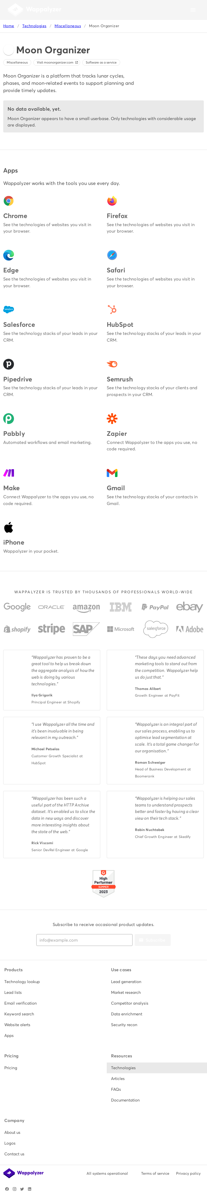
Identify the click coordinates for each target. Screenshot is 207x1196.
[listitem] (50, 981)
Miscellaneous (68, 26)
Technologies (34, 26)
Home (8, 26)
